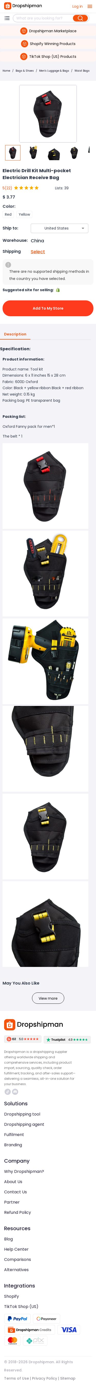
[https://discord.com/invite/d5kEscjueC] (15, 1092)
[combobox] (52, 228)
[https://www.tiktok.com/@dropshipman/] (8, 1092)
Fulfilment (14, 1135)
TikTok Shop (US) (21, 1307)
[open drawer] (90, 6)
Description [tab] (15, 334)
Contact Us (15, 1192)
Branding (13, 1145)
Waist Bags (82, 71)
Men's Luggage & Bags (54, 71)
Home (6, 71)
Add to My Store (48, 308)
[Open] (83, 228)
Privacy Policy (44, 1378)
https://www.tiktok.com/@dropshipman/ (8, 1092)
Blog (8, 1239)
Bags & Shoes (25, 71)
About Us (13, 1182)
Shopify (11, 1296)
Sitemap (68, 1378)
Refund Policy (17, 1212)
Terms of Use (16, 1378)
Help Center (16, 1249)
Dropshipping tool (22, 1114)
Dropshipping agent (24, 1124)
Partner (12, 1202)
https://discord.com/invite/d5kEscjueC (15, 1092)
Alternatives (16, 1270)
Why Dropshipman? (24, 1171)
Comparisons (17, 1259)
